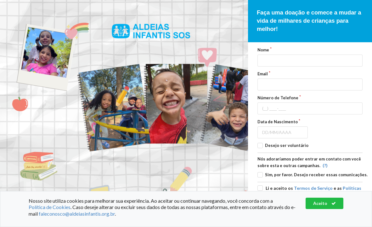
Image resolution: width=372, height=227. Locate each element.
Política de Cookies (49, 207)
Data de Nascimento (277, 121)
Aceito (324, 203)
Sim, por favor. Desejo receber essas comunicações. (316, 174)
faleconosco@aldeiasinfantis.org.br (77, 214)
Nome (263, 49)
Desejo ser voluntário (286, 145)
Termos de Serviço (313, 188)
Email (262, 73)
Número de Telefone (277, 97)
